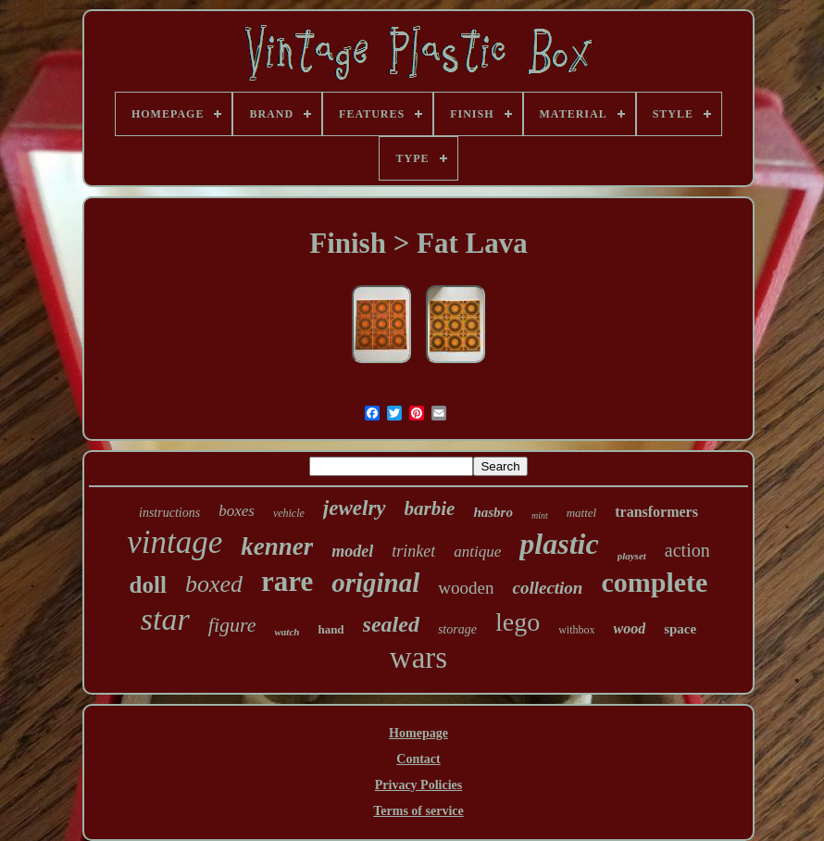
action (687, 550)
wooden (465, 587)
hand (330, 629)
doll (148, 584)
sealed (391, 624)
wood (629, 628)
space (680, 628)
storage (457, 629)
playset (632, 555)
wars (418, 657)
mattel (582, 513)
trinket (413, 551)
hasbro (493, 512)
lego (517, 622)
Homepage (418, 733)
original (375, 582)
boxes (236, 511)
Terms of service (418, 811)
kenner (277, 546)
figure (232, 624)
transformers (656, 512)
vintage (174, 542)
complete (654, 582)
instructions (169, 513)
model (352, 551)
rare (287, 581)
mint (539, 515)
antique (477, 551)
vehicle (289, 513)
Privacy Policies (418, 785)
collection (547, 587)
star (165, 619)
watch (287, 631)
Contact (418, 759)
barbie (430, 508)
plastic (558, 543)
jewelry (354, 508)
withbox (576, 629)
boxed (214, 584)
